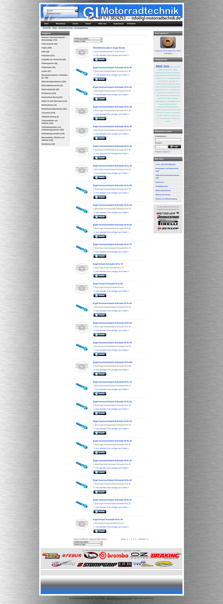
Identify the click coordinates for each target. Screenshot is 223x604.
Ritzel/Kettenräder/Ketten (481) (54, 109)
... (137, 539)
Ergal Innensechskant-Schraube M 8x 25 (112, 421)
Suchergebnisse (81, 28)
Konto (75, 24)
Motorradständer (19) (50, 89)
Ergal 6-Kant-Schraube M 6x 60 (108, 283)
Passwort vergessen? (162, 152)
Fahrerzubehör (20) (49, 44)
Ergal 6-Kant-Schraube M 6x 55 (108, 519)
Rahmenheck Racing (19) (52, 97)
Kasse (88, 24)
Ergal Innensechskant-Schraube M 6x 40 (112, 146)
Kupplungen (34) (48, 67)
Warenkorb (60, 24)
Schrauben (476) (48, 113)
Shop (54, 28)
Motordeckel (175, 98)
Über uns (102, 24)
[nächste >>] (143, 539)
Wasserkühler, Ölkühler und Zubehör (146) (53, 139)
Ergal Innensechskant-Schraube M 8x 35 (112, 460)
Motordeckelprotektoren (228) (54, 82)
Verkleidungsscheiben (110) (53, 134)
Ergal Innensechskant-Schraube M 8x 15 (112, 382)
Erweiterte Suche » (54, 14)
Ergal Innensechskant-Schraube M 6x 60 (112, 225)
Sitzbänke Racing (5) (50, 117)
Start (46, 24)
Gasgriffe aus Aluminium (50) (54, 60)
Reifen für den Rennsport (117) (54, 101)
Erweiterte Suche (66, 28)
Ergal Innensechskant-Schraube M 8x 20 (112, 401)
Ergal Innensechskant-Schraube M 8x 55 (112, 342)
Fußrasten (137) (48, 56)
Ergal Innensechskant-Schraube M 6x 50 (112, 185)
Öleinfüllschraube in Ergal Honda (109, 48)
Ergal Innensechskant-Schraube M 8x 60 (112, 303)
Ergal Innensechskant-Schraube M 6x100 (112, 362)
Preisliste (131, 24)
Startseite (47, 28)
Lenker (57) (46, 71)
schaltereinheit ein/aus (165, 118)
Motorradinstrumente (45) (52, 86)
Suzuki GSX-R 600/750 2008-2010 (168, 104)
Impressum (119, 24)
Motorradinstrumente (161, 101)
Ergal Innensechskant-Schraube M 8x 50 (112, 323)
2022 (159, 66)
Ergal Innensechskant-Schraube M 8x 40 (112, 480)
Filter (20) (45, 52)
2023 (166, 66)
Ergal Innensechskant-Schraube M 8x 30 (112, 441)
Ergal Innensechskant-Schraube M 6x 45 (112, 166)
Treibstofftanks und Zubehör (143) (50, 122)
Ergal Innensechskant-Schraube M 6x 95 (112, 67)
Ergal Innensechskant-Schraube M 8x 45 (112, 500)
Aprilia (171, 67)
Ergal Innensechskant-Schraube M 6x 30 (112, 107)
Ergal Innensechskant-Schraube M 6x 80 (112, 87)
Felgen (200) (47, 48)
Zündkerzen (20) (48, 144)
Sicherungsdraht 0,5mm (173, 101)
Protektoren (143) (49, 93)
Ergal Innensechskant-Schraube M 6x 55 (112, 205)
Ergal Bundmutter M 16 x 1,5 (163, 89)
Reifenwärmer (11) (49, 105)
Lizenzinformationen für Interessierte (119, 598)
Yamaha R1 (166, 115)
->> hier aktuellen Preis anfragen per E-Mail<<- (111, 55)
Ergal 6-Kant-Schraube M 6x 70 (108, 264)
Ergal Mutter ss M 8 (162, 92)
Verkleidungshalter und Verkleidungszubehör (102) (53, 128)
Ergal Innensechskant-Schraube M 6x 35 (112, 126)
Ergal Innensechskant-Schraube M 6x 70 (112, 244)
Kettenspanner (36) (49, 63)
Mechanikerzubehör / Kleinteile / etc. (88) (55, 76)
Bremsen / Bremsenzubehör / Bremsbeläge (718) (54, 38)
